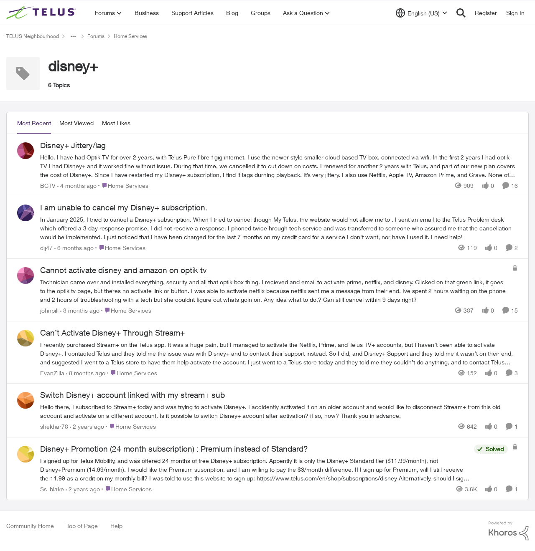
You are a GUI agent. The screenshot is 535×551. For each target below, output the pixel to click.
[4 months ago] (77, 185)
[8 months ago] (79, 310)
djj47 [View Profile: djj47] (46, 247)
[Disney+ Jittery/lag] (279, 165)
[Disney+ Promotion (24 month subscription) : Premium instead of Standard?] (255, 469)
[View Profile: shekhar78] (25, 400)
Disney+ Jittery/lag (73, 145)
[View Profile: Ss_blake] (25, 454)
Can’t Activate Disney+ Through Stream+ (112, 332)
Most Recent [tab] (34, 122)
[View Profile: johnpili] (25, 275)
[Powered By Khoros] (509, 531)
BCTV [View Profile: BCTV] (48, 185)
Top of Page (82, 525)
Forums (95, 36)
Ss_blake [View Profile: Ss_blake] (52, 489)
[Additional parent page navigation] (73, 36)
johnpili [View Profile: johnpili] (49, 310)
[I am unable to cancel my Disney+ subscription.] (279, 228)
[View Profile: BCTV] (25, 150)
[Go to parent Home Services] (123, 185)
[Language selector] (421, 13)
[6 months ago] (74, 247)
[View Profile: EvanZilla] (25, 338)
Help (116, 525)
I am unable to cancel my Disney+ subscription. (123, 207)
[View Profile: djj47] (25, 213)
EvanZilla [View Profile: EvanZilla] (52, 372)
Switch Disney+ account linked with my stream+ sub (132, 394)
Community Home (30, 525)
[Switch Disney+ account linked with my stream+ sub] (279, 411)
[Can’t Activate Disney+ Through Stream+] (279, 353)
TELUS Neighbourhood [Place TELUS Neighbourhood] (32, 36)
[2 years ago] (87, 426)
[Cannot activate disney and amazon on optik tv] (274, 291)
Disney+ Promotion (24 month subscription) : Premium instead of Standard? (174, 448)
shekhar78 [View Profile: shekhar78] (54, 426)
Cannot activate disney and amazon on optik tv (123, 270)
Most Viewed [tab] (76, 122)
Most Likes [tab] (116, 122)
